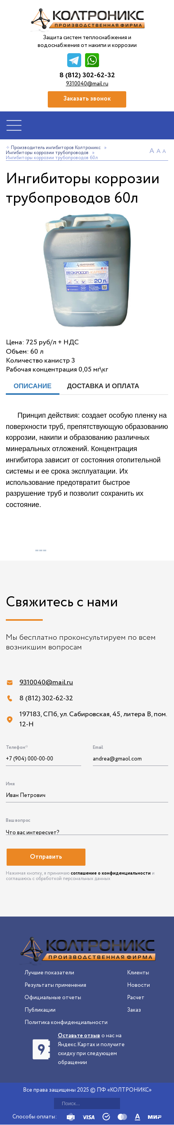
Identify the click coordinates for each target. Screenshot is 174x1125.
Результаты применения (55, 985)
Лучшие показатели (49, 973)
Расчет (135, 998)
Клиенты (138, 973)
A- (165, 151)
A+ (153, 151)
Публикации (40, 1010)
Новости (138, 985)
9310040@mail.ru (87, 83)
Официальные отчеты (52, 998)
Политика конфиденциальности (66, 1022)
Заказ (134, 1010)
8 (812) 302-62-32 (87, 75)
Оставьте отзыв (79, 1036)
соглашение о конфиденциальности (111, 873)
